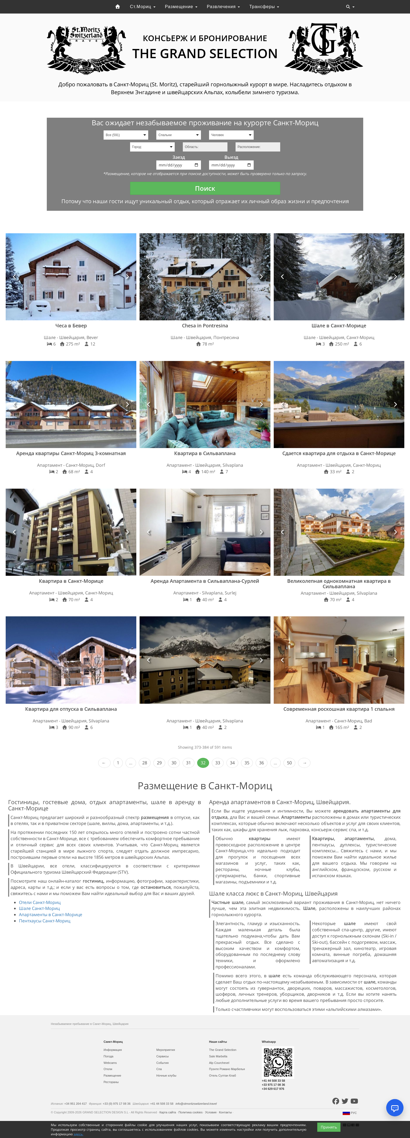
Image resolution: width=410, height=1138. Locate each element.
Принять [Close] (329, 1127)
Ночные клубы (166, 1075)
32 (203, 763)
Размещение (181, 6)
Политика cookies (190, 1112)
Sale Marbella (218, 1056)
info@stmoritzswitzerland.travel (196, 1103)
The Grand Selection (222, 1049)
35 (246, 763)
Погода (108, 1056)
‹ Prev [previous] (104, 763)
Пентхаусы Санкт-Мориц (44, 921)
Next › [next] (304, 763)
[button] (15, 276)
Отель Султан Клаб (222, 1075)
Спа (159, 1069)
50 (289, 763)
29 (159, 763)
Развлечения (223, 6)
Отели (108, 1069)
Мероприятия (165, 1049)
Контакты (226, 1112)
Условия (211, 1112)
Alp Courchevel (219, 1062)
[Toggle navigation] (350, 7)
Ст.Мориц (143, 6)
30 (173, 763)
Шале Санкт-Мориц (39, 908)
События (162, 1062)
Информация (113, 1049)
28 (144, 763)
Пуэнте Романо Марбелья (227, 1069)
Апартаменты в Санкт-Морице (50, 914)
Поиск (205, 188)
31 (188, 763)
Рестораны (111, 1082)
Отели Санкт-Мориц (40, 902)
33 (217, 763)
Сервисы (162, 1056)
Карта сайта (168, 1112)
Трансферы (264, 6)
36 (261, 763)
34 (232, 763)
